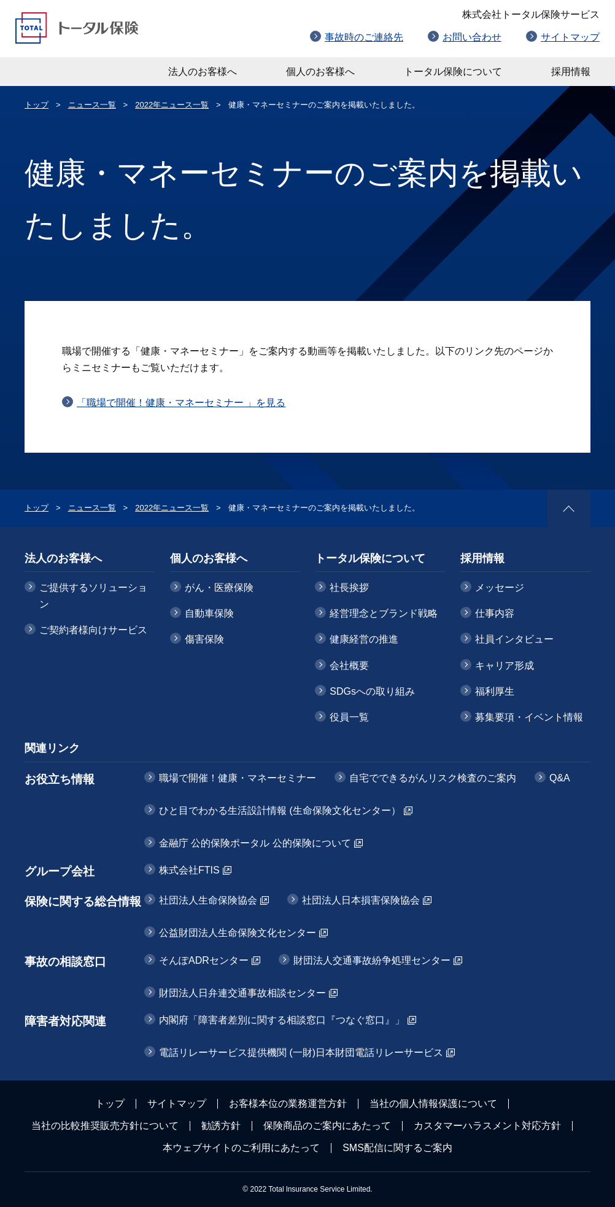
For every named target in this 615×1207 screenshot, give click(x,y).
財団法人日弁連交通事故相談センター (242, 993)
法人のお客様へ (202, 71)
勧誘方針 (221, 1125)
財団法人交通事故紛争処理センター (372, 960)
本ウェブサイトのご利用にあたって (241, 1148)
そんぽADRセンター (204, 960)
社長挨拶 (349, 587)
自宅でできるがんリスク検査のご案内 (432, 778)
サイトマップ (570, 37)
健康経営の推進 (364, 639)
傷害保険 (204, 639)
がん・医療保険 (219, 587)
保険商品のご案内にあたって (327, 1125)
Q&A (559, 778)
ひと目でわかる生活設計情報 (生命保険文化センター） (280, 810)
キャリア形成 (504, 665)
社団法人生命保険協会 (208, 900)
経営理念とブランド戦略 (384, 613)
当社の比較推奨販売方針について (105, 1125)
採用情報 (570, 71)
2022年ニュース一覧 (172, 104)
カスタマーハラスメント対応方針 (487, 1125)
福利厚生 (494, 691)
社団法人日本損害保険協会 (361, 900)
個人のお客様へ (320, 71)
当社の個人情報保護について (433, 1103)
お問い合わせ (472, 37)
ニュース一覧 (92, 104)
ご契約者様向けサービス (93, 630)
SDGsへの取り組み (372, 691)
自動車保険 (209, 613)
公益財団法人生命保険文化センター (237, 933)
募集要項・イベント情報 (529, 717)
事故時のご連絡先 (364, 37)
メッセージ (499, 587)
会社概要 (349, 665)
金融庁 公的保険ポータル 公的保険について (255, 843)
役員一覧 (349, 717)
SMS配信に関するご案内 (397, 1148)
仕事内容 (494, 613)
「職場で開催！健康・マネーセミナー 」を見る (181, 402)
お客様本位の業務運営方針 (288, 1103)
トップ (36, 104)
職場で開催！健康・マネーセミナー (237, 778)
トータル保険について (453, 71)
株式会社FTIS (189, 870)
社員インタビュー (514, 639)
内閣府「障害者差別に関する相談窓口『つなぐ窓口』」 (281, 1020)
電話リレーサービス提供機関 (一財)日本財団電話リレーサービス (301, 1052)
